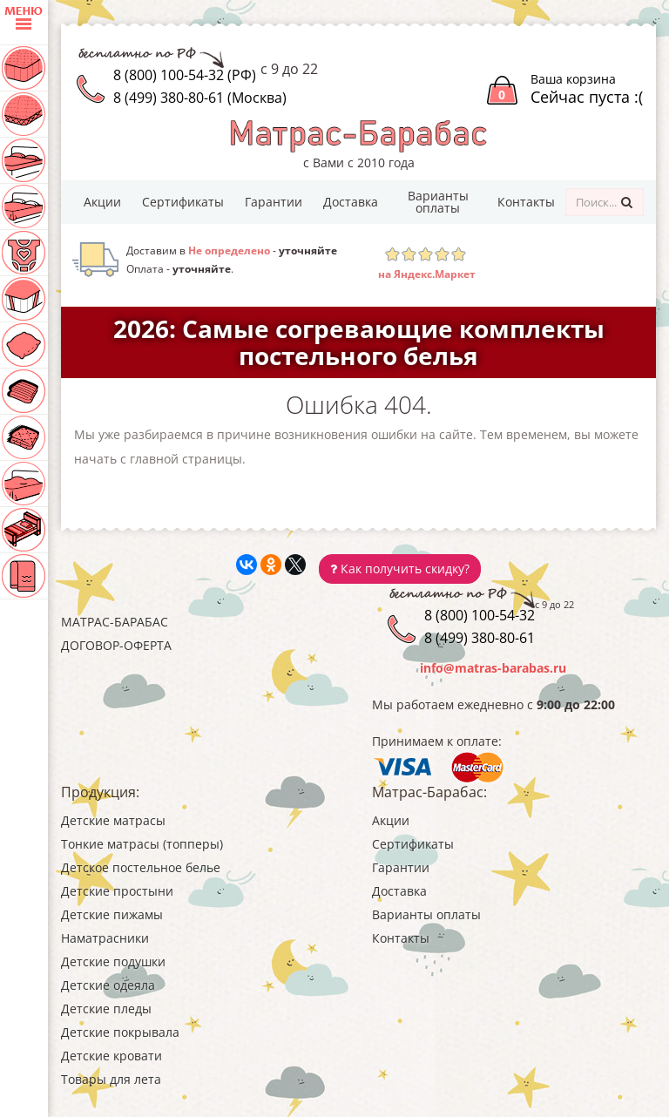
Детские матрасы (113, 820)
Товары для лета (111, 1079)
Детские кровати (111, 1055)
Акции (102, 201)
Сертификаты (183, 201)
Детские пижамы (112, 914)
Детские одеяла (108, 985)
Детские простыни (117, 891)
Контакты (526, 201)
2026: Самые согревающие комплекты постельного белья (359, 342)
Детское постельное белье (140, 867)
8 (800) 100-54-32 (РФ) (184, 75)
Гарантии (273, 201)
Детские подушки (113, 961)
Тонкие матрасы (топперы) (142, 844)
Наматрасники (105, 938)
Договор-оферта (116, 645)
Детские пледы (106, 1008)
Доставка (350, 201)
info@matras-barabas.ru (493, 668)
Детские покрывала (120, 1032)
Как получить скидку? (400, 568)
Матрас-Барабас (114, 621)
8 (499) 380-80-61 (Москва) (200, 98)
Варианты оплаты (438, 201)
